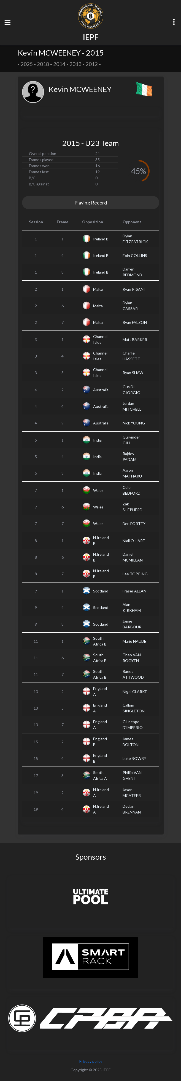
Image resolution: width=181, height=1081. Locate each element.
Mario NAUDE (134, 641)
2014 (59, 64)
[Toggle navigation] (7, 22)
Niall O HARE (134, 540)
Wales (98, 490)
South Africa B (100, 641)
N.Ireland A (101, 792)
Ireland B (101, 239)
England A (100, 691)
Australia (101, 389)
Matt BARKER (135, 339)
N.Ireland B (101, 540)
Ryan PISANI (134, 289)
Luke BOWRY (134, 758)
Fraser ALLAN (134, 591)
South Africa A (100, 775)
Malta (98, 289)
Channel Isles (100, 339)
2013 (75, 64)
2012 (92, 64)
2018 (43, 64)
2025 (27, 64)
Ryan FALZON (135, 322)
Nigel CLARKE (135, 691)
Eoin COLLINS (135, 255)
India (97, 440)
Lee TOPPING (135, 573)
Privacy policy (90, 1061)
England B (100, 741)
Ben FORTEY (134, 523)
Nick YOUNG (134, 423)
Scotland (100, 591)
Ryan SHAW (133, 372)
